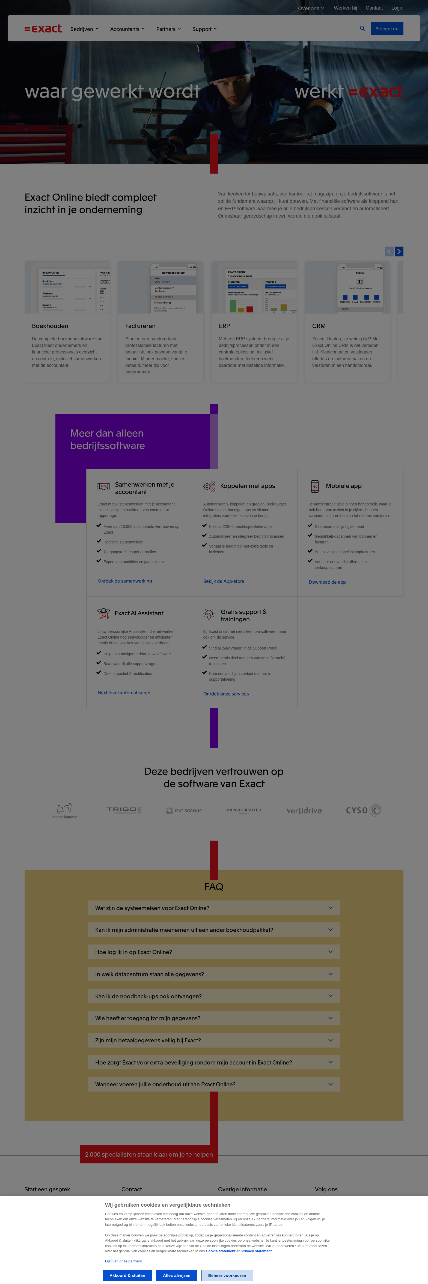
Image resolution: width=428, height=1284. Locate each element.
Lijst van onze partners (123, 1267)
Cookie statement (220, 1257)
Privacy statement (256, 1257)
